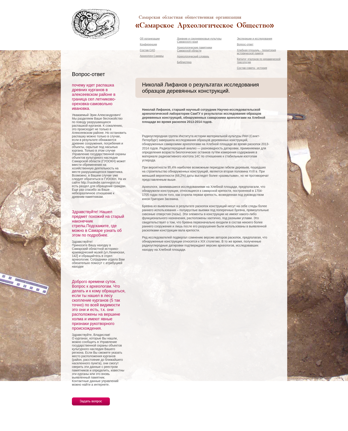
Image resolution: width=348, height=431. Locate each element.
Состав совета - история (252, 68)
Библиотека (184, 62)
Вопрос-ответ (245, 44)
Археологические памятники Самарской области (194, 49)
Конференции (148, 44)
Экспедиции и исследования (254, 38)
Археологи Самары (152, 56)
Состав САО (147, 50)
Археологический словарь (193, 56)
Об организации (150, 38)
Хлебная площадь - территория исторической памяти (256, 52)
